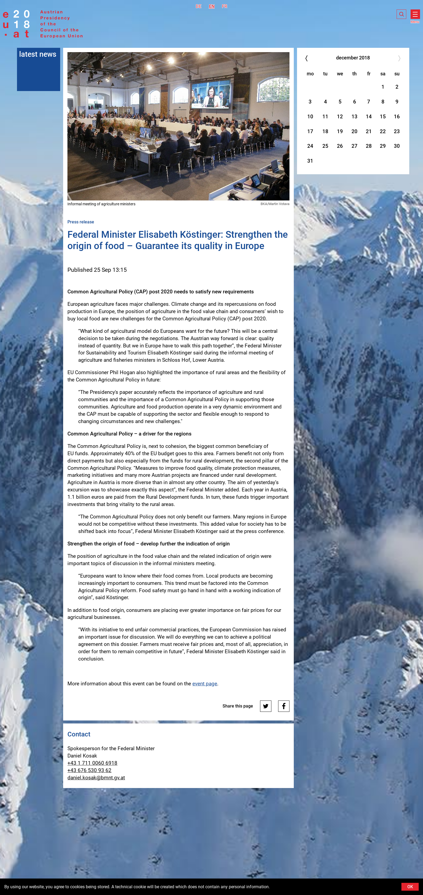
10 (310, 116)
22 (383, 131)
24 (310, 146)
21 (369, 131)
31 (310, 161)
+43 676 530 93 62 (89, 770)
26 (340, 146)
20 (354, 131)
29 (383, 146)
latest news (37, 54)
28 (369, 146)
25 (325, 146)
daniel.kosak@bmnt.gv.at (96, 778)
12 (340, 116)
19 (340, 131)
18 (325, 131)
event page (204, 684)
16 (397, 116)
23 (397, 131)
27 (354, 146)
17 (310, 131)
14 (369, 116)
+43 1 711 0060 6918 (92, 763)
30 (397, 146)
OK (410, 886)
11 (325, 116)
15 (383, 116)
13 (354, 116)
